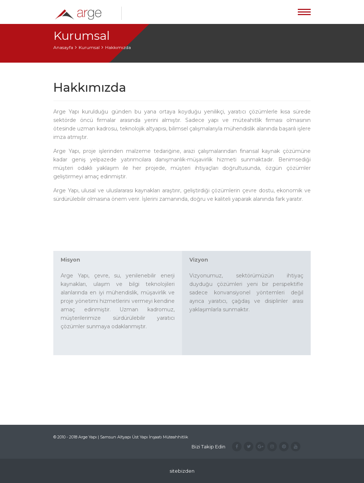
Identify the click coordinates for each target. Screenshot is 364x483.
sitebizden (182, 471)
